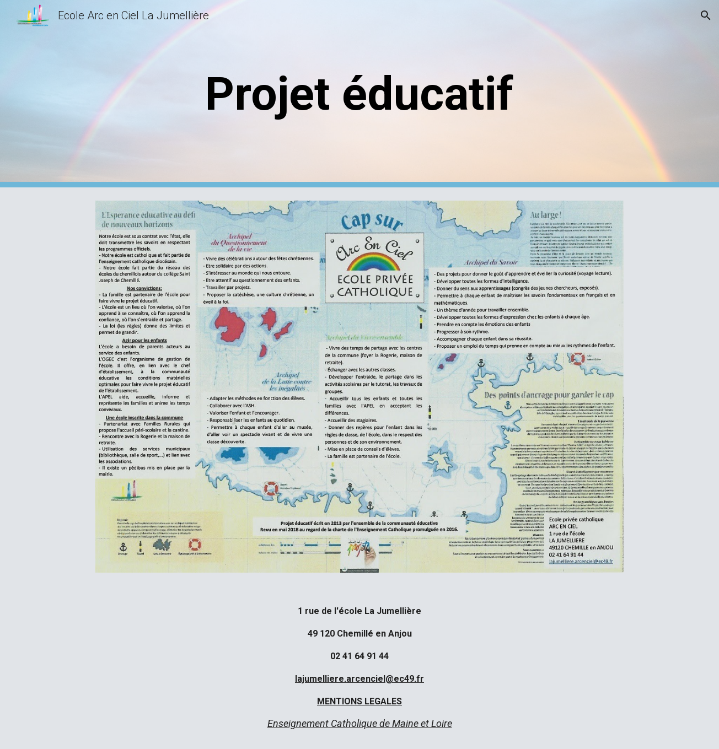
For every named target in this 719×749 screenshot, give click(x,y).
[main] (359, 94)
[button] (706, 15)
